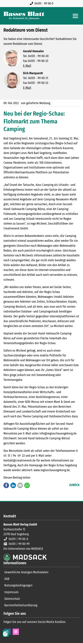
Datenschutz (12, 599)
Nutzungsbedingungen (18, 585)
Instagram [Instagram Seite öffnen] (16, 632)
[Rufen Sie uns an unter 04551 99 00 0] (42, 3)
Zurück (74, 485)
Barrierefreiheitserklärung (20, 605)
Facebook (6, 485)
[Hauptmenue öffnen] (75, 16)
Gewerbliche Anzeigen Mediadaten (26, 572)
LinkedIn (13, 485)
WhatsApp (27, 485)
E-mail (20, 485)
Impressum (11, 592)
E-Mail (27, 66)
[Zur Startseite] (23, 16)
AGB (6, 579)
